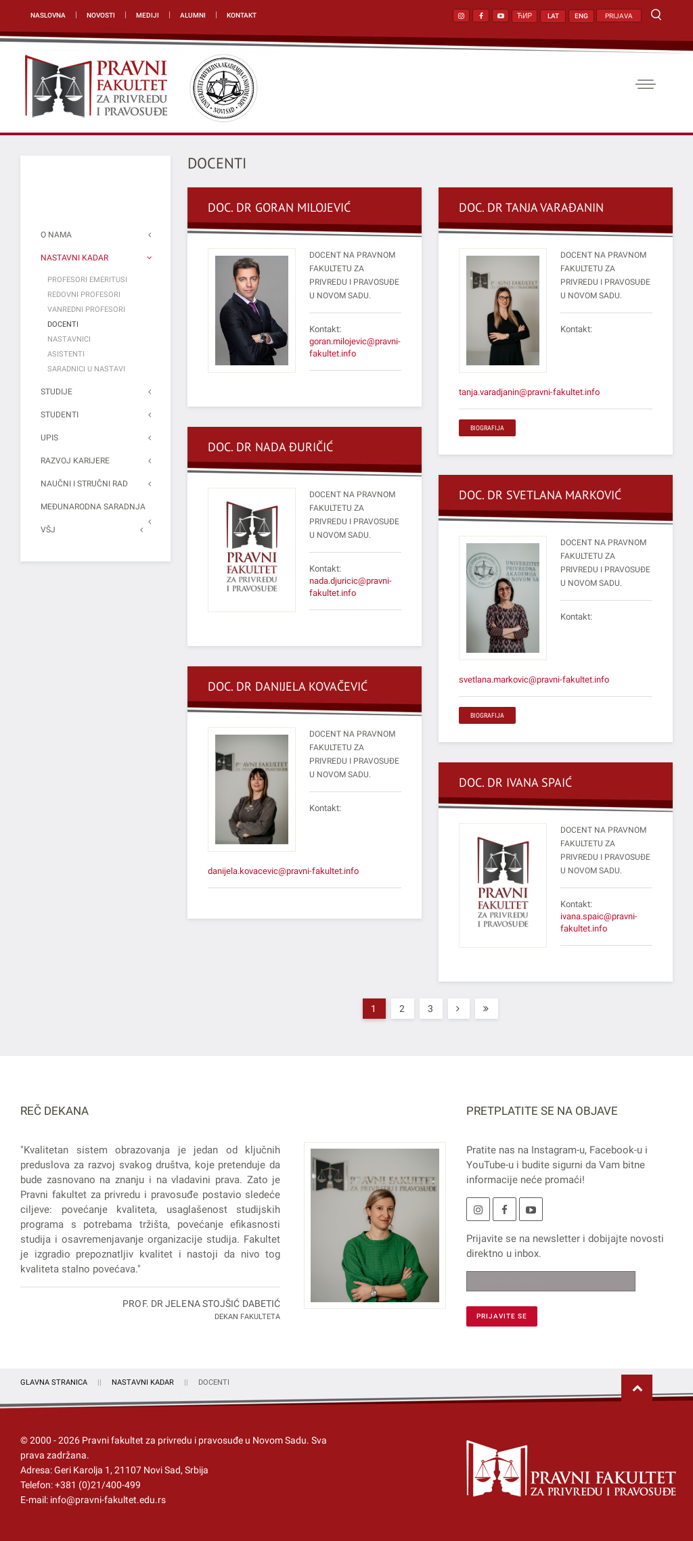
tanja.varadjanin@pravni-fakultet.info (529, 392)
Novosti (101, 15)
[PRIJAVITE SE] (501, 1316)
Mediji (147, 15)
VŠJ (48, 529)
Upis (49, 437)
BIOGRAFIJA (487, 428)
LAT (553, 16)
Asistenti (66, 354)
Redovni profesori (83, 294)
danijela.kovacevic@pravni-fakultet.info (283, 871)
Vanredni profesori (86, 309)
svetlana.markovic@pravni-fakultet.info (534, 679)
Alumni (193, 15)
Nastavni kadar (74, 257)
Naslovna (48, 15)
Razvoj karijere (75, 460)
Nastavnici (69, 339)
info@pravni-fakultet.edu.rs (108, 1499)
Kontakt (241, 15)
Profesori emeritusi (87, 279)
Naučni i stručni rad (84, 483)
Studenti (60, 414)
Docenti (63, 324)
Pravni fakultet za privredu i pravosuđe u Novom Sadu (194, 1440)
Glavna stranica (53, 1382)
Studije (56, 391)
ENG (581, 16)
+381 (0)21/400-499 (98, 1484)
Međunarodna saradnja (93, 506)
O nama (56, 234)
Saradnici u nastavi (86, 369)
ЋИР (524, 16)
